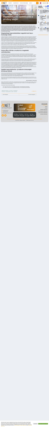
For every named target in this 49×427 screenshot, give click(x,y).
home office (11, 90)
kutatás (12, 91)
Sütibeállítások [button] (35, 423)
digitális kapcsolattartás (5, 90)
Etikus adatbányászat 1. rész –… (42, 147)
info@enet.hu (11, 0)
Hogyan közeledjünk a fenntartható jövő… (40, 72)
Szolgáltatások (16, 2)
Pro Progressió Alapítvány (42, 111)
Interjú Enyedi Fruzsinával (42, 76)
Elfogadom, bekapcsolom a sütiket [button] (43, 423)
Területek (10, 2)
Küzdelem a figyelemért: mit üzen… (42, 30)
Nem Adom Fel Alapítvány (42, 112)
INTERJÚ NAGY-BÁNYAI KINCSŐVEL (41, 94)
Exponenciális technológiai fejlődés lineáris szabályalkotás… (42, 11)
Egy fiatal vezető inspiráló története (41, 184)
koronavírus (3, 91)
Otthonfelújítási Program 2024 (42, 165)
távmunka (15, 91)
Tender (46, 108)
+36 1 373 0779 (4, 0)
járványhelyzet (15, 90)
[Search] (34, 3)
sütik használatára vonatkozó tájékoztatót (20, 425)
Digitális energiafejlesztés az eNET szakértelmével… (43, 52)
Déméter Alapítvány (43, 109)
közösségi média (8, 91)
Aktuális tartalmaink (43, 114)
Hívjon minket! (30, 109)
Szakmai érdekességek (24, 2)
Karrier (30, 2)
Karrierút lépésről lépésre (41, 130)
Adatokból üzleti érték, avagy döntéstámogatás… (41, 48)
